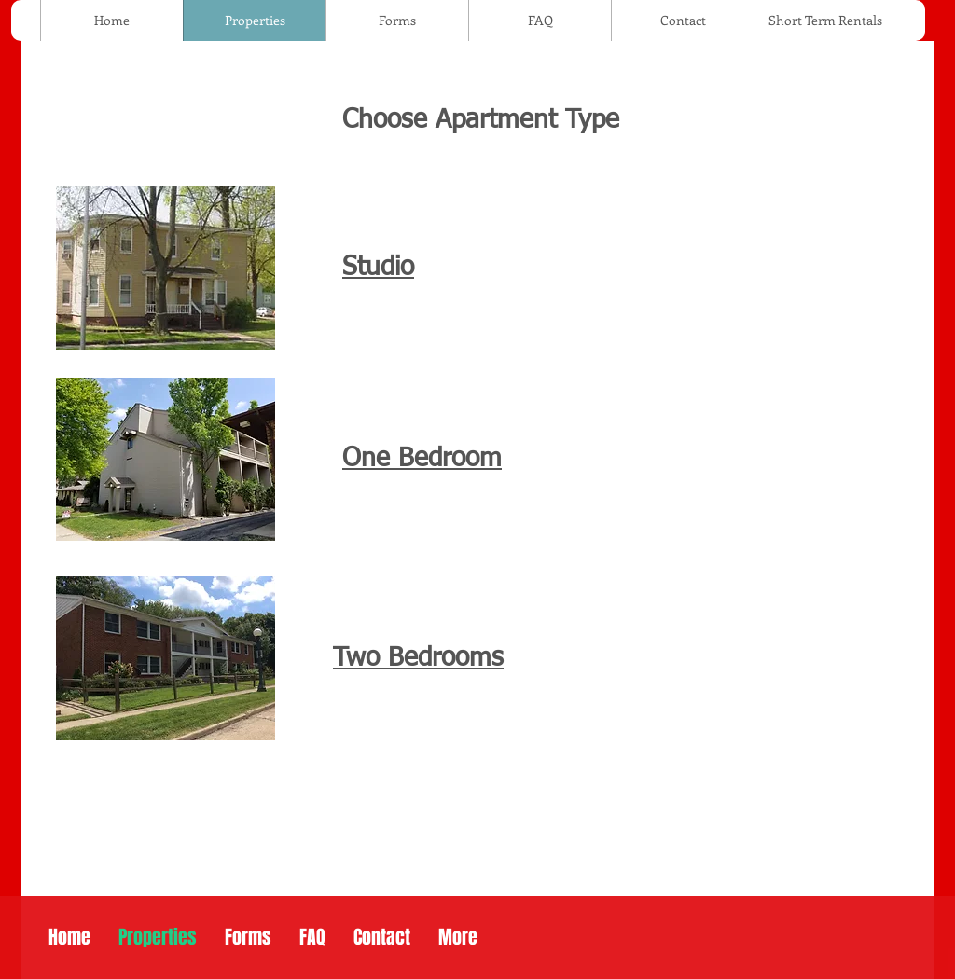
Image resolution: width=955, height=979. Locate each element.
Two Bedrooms (418, 658)
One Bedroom (422, 459)
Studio (378, 268)
